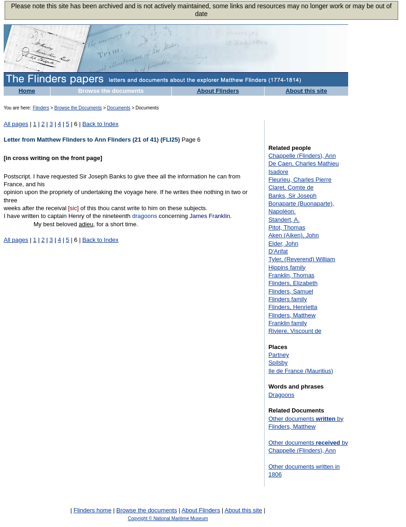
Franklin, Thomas (291, 275)
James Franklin (210, 215)
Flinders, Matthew (292, 315)
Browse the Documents (78, 107)
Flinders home (92, 510)
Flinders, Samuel (290, 291)
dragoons (144, 215)
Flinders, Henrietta (292, 307)
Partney (278, 354)
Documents (118, 107)
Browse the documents (111, 90)
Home (26, 90)
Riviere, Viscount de (294, 330)
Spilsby (278, 362)
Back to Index (100, 123)
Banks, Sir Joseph (292, 195)
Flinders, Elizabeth (292, 283)
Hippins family (286, 267)
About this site (306, 90)
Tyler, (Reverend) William (301, 259)
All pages (16, 123)
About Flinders (218, 90)
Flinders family (287, 299)
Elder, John (283, 243)
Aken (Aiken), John (293, 235)
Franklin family (287, 323)
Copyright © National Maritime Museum (168, 518)
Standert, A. (283, 219)
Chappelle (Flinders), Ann (302, 155)
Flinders (41, 107)
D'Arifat (278, 251)
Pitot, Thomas (286, 227)
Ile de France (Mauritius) (300, 370)
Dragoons (281, 394)
